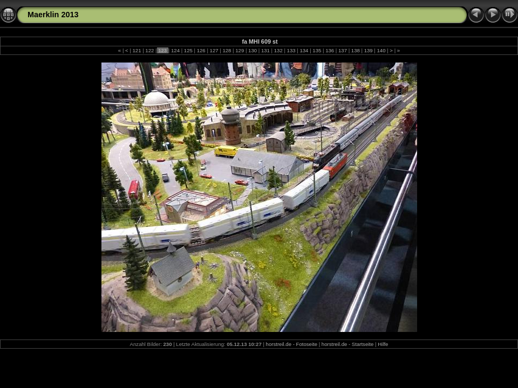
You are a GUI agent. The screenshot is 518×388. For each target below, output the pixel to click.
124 (175, 50)
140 (381, 50)
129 (240, 50)
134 (304, 50)
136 (329, 50)
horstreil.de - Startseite (348, 344)
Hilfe (383, 344)
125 (188, 50)
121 (136, 50)
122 (149, 50)
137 (342, 50)
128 (227, 50)
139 (368, 50)
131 (265, 50)
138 (355, 50)
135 (317, 50)
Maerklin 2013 (53, 14)
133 (291, 50)
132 (278, 50)
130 (252, 50)
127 (214, 50)
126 (201, 50)
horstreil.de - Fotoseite (291, 344)
